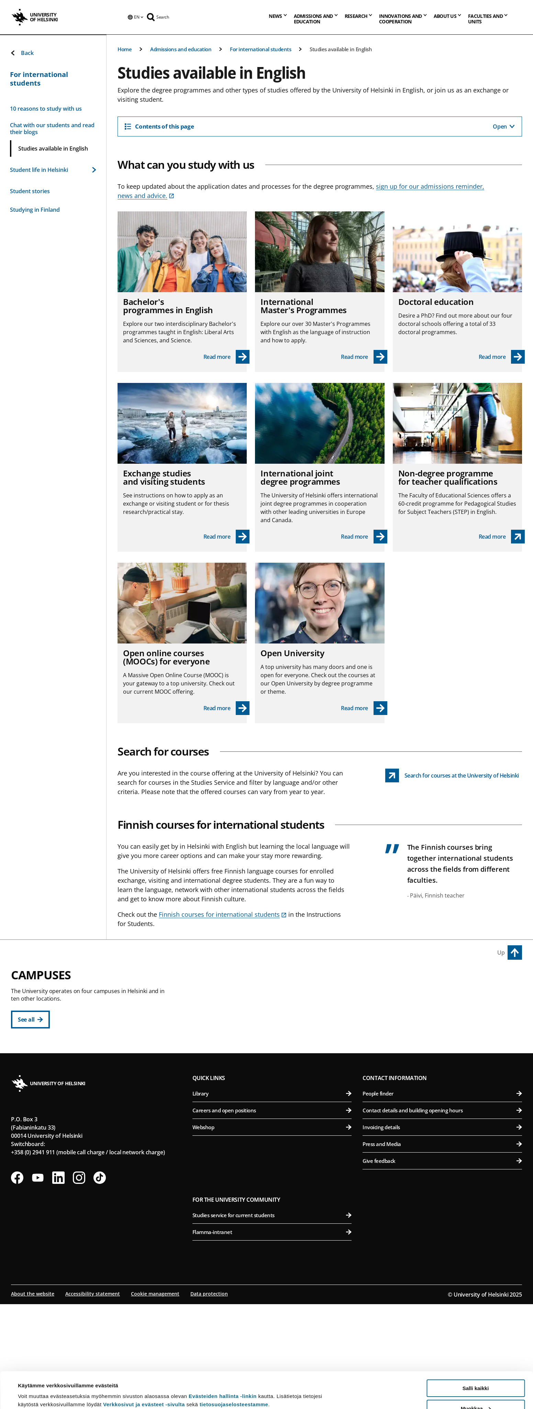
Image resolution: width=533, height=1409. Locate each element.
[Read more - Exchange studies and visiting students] (226, 536)
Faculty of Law (276, 1028)
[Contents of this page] (320, 126)
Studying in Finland (35, 209)
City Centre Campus (225, 979)
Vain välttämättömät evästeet (475, 1392)
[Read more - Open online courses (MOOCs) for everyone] (226, 708)
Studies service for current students (272, 1320)
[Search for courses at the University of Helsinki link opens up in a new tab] (452, 775)
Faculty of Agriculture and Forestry (444, 994)
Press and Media (442, 1248)
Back (22, 53)
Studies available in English (341, 49)
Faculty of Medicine (444, 1091)
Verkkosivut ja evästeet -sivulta (144, 1368)
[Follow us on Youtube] (38, 1282)
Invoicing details (442, 1232)
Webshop (272, 1232)
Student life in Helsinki (53, 170)
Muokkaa (476, 1372)
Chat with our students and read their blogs (52, 128)
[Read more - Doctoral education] (502, 357)
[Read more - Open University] (364, 708)
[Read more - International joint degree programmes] (364, 536)
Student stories (30, 191)
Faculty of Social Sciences (276, 1062)
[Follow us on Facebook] (17, 1282)
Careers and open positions (272, 1215)
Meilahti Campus (389, 1075)
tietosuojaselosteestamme (234, 1368)
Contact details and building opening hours (442, 1215)
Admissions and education (180, 49)
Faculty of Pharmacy (444, 1028)
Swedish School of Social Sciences (276, 1079)
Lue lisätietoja (35, 1387)
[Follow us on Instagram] (79, 1282)
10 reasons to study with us (46, 108)
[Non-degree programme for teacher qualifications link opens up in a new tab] (502, 536)
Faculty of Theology (276, 1045)
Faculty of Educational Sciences (276, 1011)
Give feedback (442, 1265)
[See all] (30, 1019)
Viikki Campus (384, 979)
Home (125, 49)
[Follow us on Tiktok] (99, 1282)
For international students (260, 49)
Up (501, 952)
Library (272, 1198)
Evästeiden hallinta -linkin (223, 1360)
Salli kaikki (476, 1352)
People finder (442, 1198)
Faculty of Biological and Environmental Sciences (444, 1011)
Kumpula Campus (222, 1109)
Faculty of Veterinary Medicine (444, 1045)
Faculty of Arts (276, 994)
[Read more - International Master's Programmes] (364, 357)
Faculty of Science (276, 1125)
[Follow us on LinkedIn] (58, 1282)
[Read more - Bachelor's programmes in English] (226, 357)
